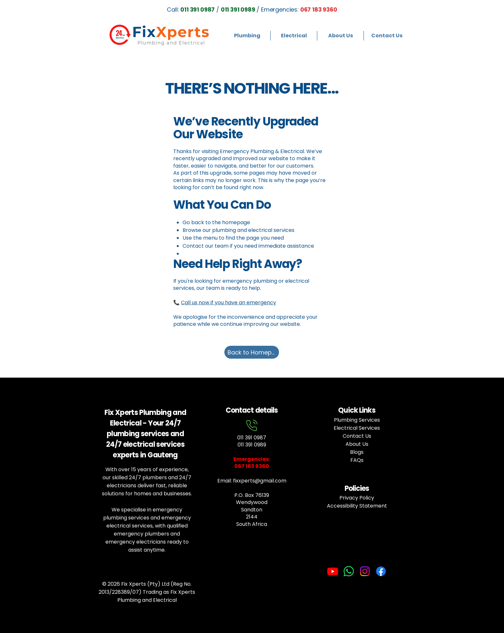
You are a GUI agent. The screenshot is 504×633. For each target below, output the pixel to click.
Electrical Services (357, 428)
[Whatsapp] (348, 571)
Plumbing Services (357, 420)
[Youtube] (332, 571)
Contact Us (357, 436)
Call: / (195, 9)
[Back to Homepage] (251, 352)
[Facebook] (380, 571)
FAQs (357, 460)
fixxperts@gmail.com (259, 480)
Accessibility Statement (357, 505)
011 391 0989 (252, 444)
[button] (247, 36)
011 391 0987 (251, 437)
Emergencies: (251, 459)
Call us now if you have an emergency (228, 302)
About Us (357, 444)
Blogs (357, 452)
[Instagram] (364, 571)
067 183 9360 (318, 9)
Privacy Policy (356, 497)
